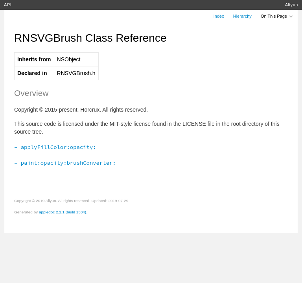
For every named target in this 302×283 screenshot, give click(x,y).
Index (219, 16)
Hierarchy (242, 16)
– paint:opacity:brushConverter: (65, 162)
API (7, 4)
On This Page (277, 16)
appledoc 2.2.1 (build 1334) (62, 212)
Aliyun (291, 4)
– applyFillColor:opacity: (55, 147)
